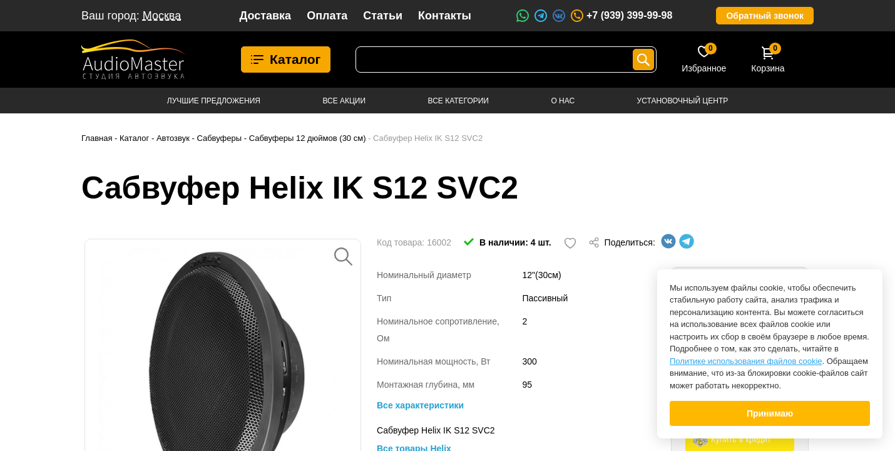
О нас (563, 100)
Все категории (458, 100)
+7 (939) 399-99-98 (621, 15)
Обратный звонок (765, 16)
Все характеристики (420, 405)
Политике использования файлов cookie (746, 361)
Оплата (327, 15)
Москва (162, 15)
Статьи (382, 15)
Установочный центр (683, 100)
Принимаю (770, 413)
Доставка (265, 15)
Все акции (344, 100)
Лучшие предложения (213, 100)
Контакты (444, 15)
